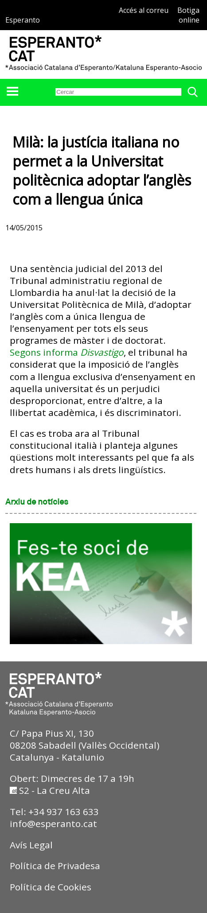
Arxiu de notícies (36, 502)
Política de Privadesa (55, 865)
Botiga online (188, 15)
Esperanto (22, 20)
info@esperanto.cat (53, 823)
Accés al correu (143, 10)
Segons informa (67, 352)
